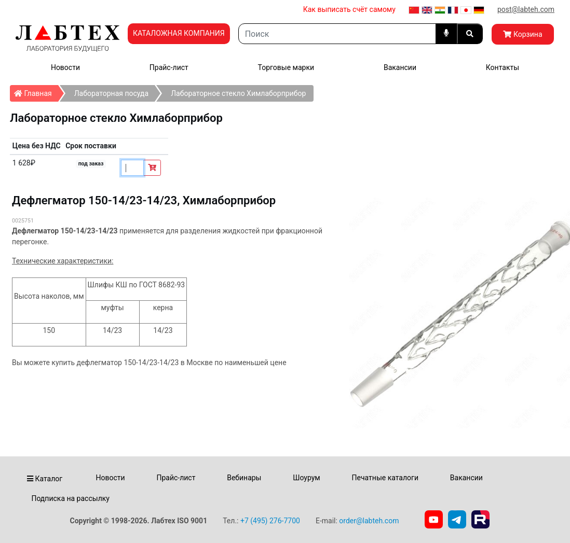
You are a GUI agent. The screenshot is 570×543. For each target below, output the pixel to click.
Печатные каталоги (385, 478)
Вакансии (400, 67)
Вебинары (244, 478)
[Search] (337, 33)
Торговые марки (286, 67)
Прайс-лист (169, 67)
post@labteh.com (525, 9)
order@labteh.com (369, 521)
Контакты (502, 67)
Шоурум (306, 478)
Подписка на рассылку (70, 498)
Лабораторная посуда (111, 93)
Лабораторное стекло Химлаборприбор (238, 93)
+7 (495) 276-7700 (270, 521)
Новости (65, 67)
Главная (36, 91)
